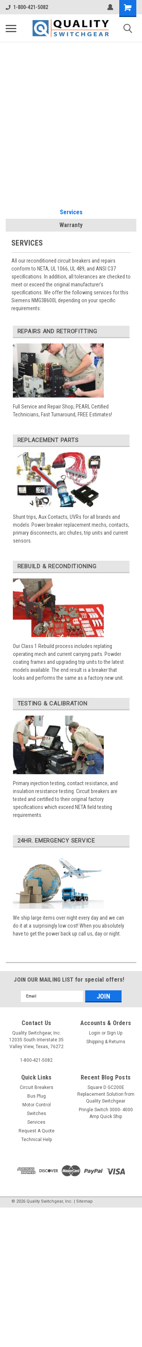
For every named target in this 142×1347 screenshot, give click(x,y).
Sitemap (84, 1201)
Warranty (71, 225)
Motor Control (36, 1104)
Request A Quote (37, 1131)
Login (94, 1033)
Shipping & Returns (105, 1041)
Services (71, 212)
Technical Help (36, 1139)
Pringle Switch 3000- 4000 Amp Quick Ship (106, 1113)
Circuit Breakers (36, 1087)
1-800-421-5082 (27, 7)
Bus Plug (36, 1096)
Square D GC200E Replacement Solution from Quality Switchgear (105, 1094)
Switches (36, 1113)
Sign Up (114, 1033)
